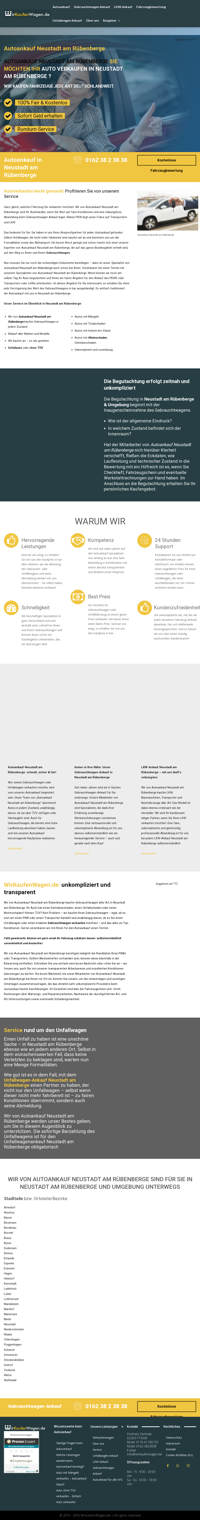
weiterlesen (15, 848)
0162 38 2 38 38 (106, 160)
